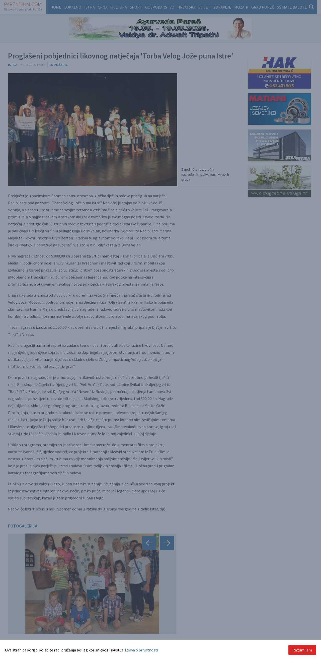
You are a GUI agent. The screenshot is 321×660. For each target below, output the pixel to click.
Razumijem (302, 649)
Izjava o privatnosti (141, 649)
